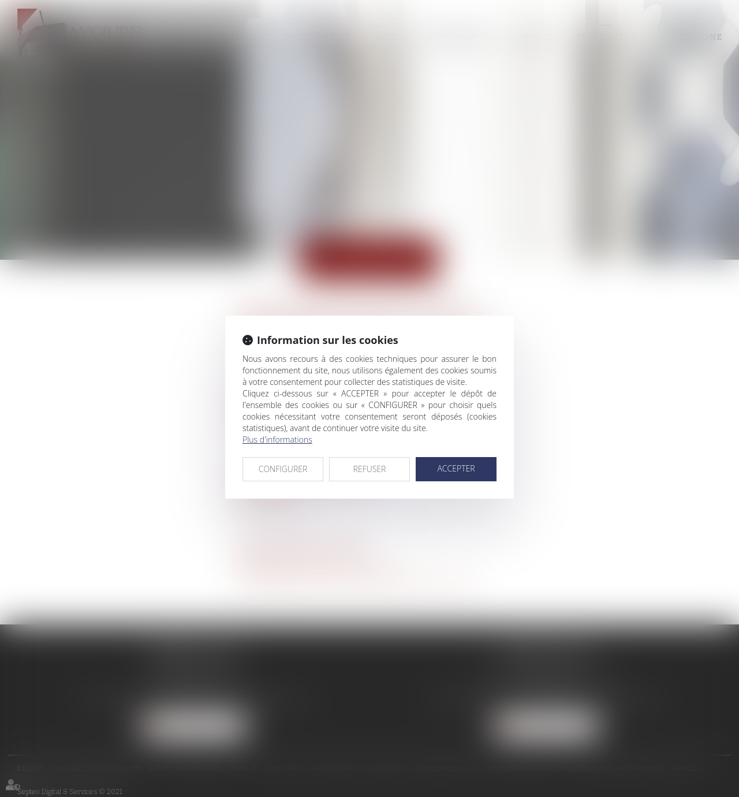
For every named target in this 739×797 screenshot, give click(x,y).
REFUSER (369, 468)
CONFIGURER (283, 468)
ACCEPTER (456, 468)
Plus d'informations (277, 439)
